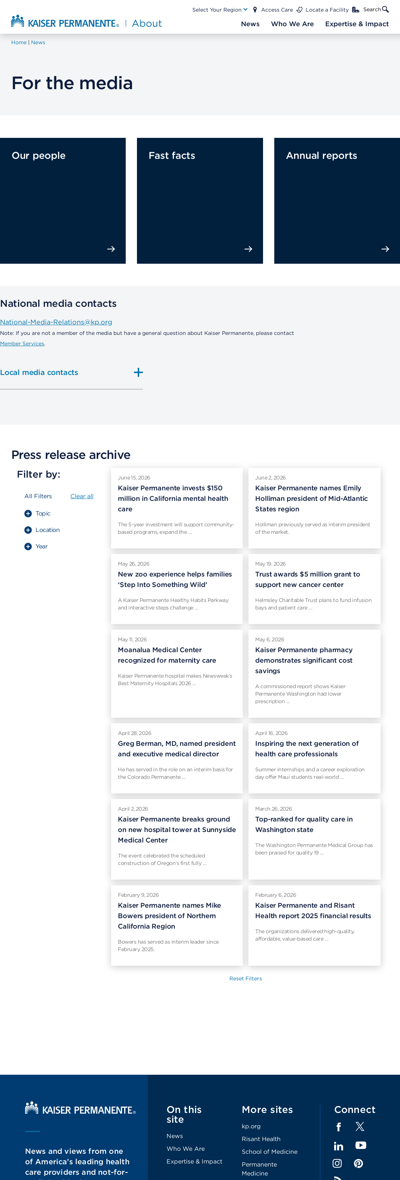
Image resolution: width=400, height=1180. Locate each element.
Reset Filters (245, 978)
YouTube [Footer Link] (360, 1145)
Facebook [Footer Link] (338, 1127)
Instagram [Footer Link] (337, 1163)
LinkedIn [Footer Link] (338, 1146)
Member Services (22, 344)
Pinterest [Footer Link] (358, 1163)
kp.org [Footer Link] (251, 1126)
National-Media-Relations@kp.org (56, 322)
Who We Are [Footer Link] (186, 1148)
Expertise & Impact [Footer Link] (194, 1161)
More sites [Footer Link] (267, 1109)
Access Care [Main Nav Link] (277, 10)
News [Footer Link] (175, 1136)
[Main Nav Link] (220, 10)
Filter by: (38, 474)
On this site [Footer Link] (184, 1114)
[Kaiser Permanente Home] (80, 1112)
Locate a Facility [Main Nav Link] (327, 10)
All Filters (38, 496)
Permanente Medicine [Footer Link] (259, 1169)
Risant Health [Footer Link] (261, 1139)
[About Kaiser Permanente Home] (86, 20)
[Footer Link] (359, 1128)
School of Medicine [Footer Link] (269, 1151)
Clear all (82, 496)
